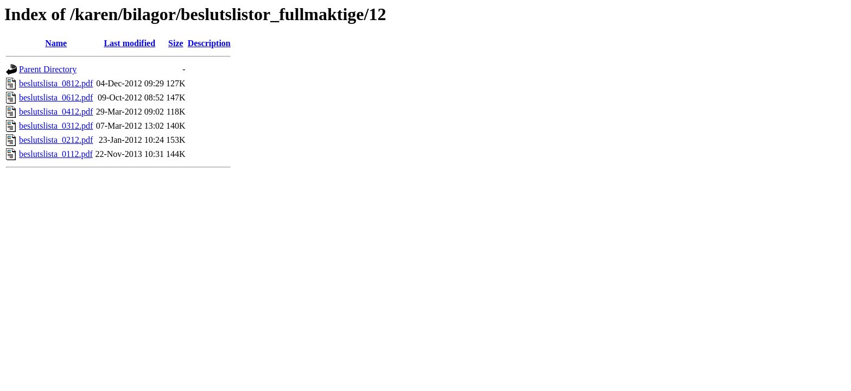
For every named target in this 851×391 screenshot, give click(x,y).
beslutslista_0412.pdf (56, 111)
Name (56, 43)
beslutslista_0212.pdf (56, 139)
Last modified (129, 43)
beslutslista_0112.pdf (56, 154)
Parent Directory (48, 69)
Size (175, 43)
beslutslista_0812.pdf (56, 83)
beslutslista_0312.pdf (56, 125)
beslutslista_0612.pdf (56, 97)
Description (209, 43)
